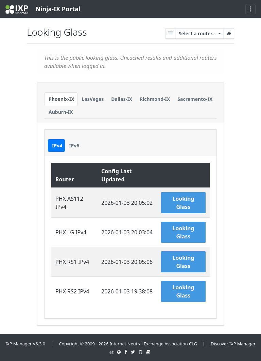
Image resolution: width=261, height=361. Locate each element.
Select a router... (198, 33)
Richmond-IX (155, 99)
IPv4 (57, 145)
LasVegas (93, 99)
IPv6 (74, 145)
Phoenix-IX (61, 99)
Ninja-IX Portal (42, 9)
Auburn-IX (61, 112)
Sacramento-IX (194, 99)
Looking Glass (183, 203)
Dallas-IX (121, 99)
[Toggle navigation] (250, 9)
